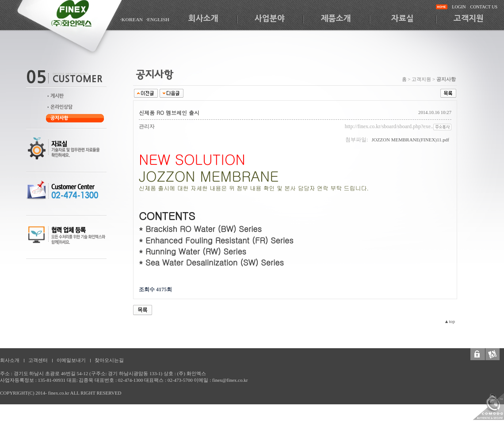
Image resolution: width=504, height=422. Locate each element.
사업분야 (270, 19)
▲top (449, 321)
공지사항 (59, 118)
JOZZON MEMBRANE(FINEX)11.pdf (410, 139)
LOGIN (459, 6)
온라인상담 (61, 107)
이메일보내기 (71, 360)
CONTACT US (483, 6)
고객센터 (38, 360)
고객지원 (469, 19)
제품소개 (336, 19)
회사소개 (203, 19)
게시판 (57, 96)
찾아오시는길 (109, 360)
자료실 (402, 19)
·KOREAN (131, 19)
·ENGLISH (157, 19)
